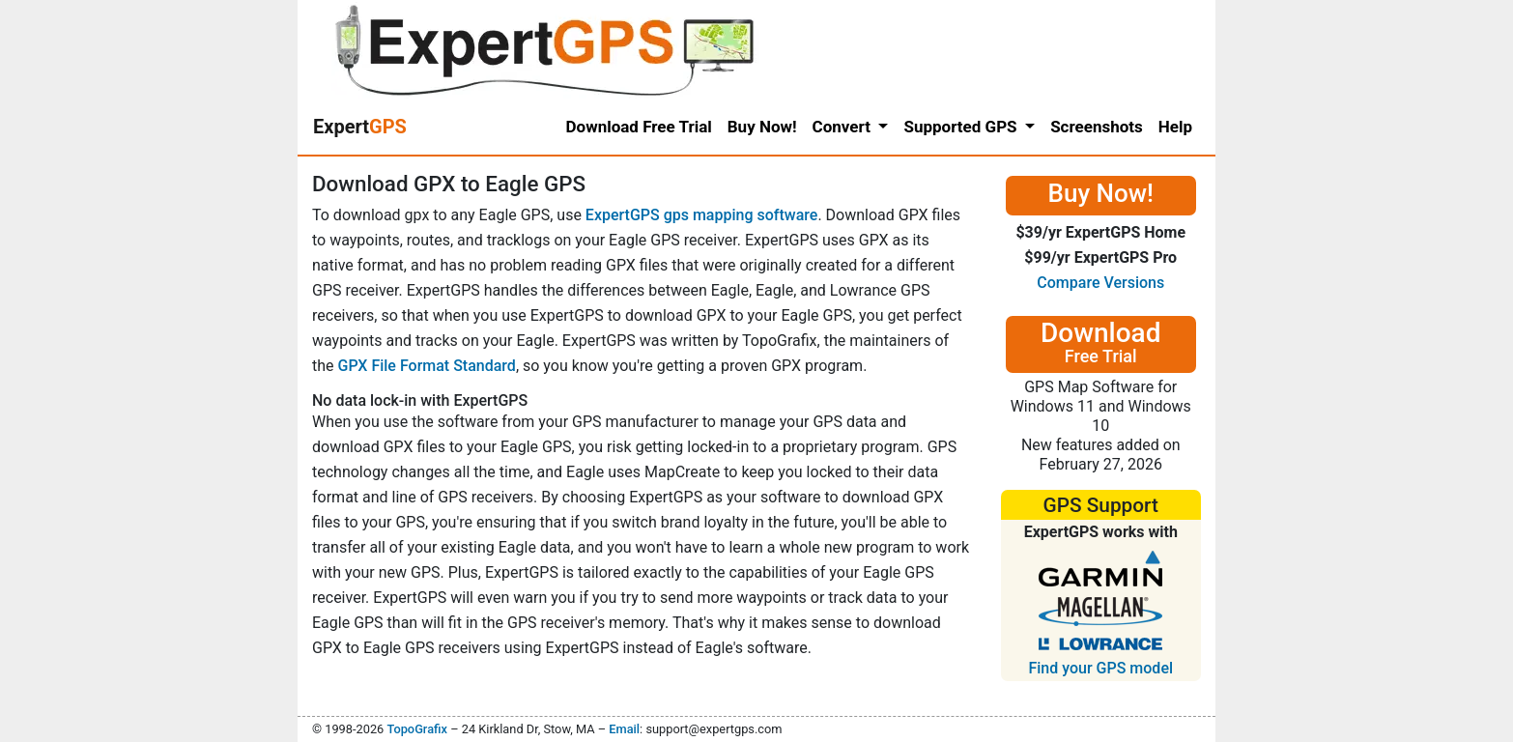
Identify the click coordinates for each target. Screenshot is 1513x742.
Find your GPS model (1100, 668)
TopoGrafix (416, 729)
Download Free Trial (639, 126)
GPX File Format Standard (427, 366)
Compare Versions (1100, 282)
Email (624, 729)
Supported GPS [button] (961, 126)
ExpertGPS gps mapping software (701, 215)
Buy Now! (762, 126)
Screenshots (1096, 126)
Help (1175, 126)
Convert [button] (844, 126)
